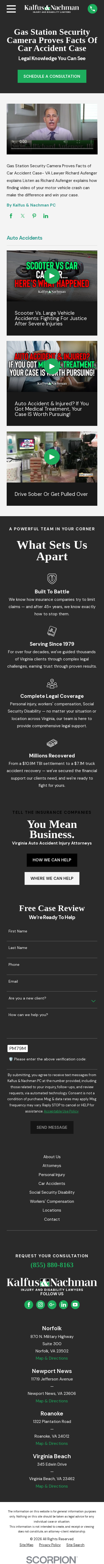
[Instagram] (40, 1304)
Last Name (18, 948)
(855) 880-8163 (52, 1265)
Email (13, 981)
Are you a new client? (27, 998)
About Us (52, 1157)
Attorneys (52, 1165)
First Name (18, 931)
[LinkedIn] (63, 1304)
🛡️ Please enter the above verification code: (47, 1059)
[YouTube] (75, 1304)
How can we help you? (28, 1015)
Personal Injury (52, 1174)
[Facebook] (28, 1304)
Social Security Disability (52, 1192)
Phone (14, 964)
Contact (52, 1219)
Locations (52, 1210)
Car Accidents (51, 1183)
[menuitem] (26, 1545)
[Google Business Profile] (51, 1304)
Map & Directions (52, 1358)
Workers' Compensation (52, 1201)
